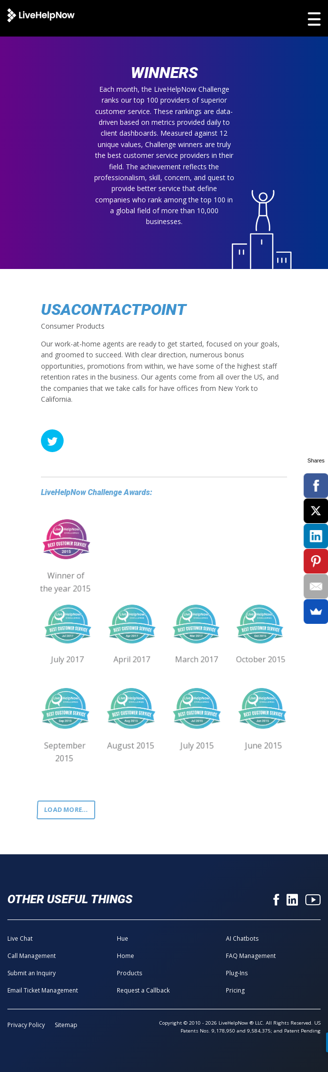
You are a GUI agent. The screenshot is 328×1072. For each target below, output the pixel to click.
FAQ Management (251, 956)
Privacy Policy (26, 1025)
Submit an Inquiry (31, 973)
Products (129, 973)
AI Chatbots (242, 938)
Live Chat (20, 938)
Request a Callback (143, 990)
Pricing (235, 990)
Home (125, 956)
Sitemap (66, 1025)
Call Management (31, 956)
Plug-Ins (237, 973)
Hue (122, 938)
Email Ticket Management (42, 990)
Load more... (66, 809)
